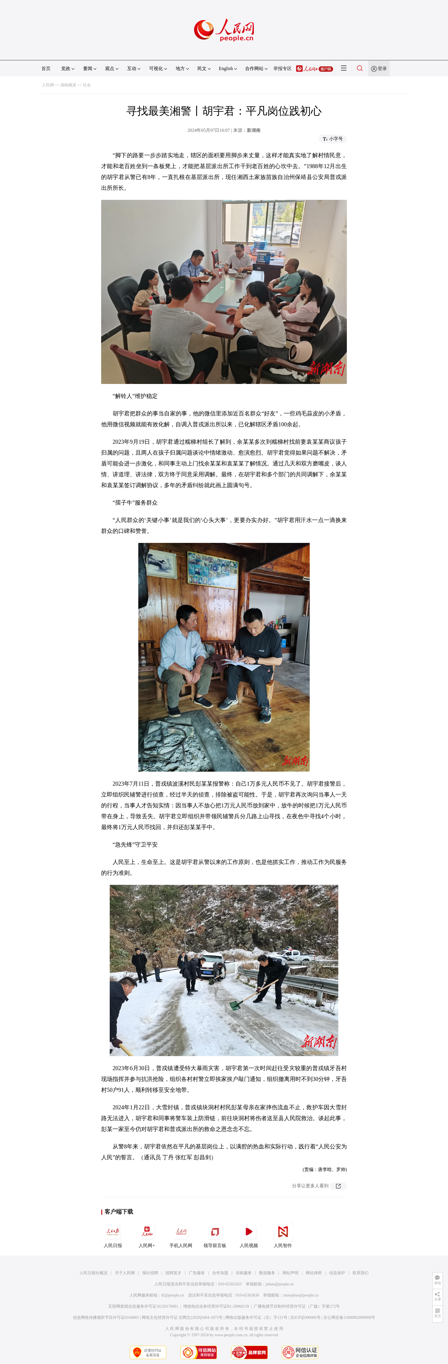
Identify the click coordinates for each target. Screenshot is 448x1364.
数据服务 (267, 1273)
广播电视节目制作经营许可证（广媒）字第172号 (297, 1306)
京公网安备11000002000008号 (349, 1317)
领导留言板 (214, 1235)
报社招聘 (150, 1273)
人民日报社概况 (93, 1273)
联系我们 (361, 1273)
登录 (382, 68)
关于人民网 (125, 1273)
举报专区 (282, 68)
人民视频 (249, 1235)
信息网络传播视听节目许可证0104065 (106, 1317)
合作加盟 (220, 1273)
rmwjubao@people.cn (301, 1295)
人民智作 (283, 1235)
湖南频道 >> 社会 (75, 85)
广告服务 (197, 1273)
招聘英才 (173, 1273)
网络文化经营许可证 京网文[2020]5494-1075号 (182, 1317)
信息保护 (337, 1273)
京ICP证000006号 (305, 1317)
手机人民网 (180, 1235)
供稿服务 (244, 1273)
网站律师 (314, 1273)
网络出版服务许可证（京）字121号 (256, 1317)
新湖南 (254, 130)
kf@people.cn (172, 1295)
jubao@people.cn (280, 1284)
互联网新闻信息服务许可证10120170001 (143, 1306)
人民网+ (147, 1235)
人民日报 (113, 1235)
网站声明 (291, 1273)
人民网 (48, 85)
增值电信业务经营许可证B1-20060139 (216, 1306)
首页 (46, 68)
